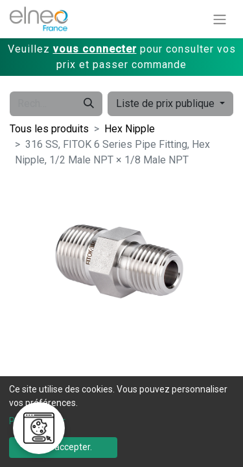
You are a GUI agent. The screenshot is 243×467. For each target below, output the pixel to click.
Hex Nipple (129, 129)
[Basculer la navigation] (219, 19)
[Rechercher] (88, 103)
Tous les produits (49, 129)
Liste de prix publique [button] (166, 103)
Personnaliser (37, 421)
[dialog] (121, 421)
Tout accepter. (63, 447)
